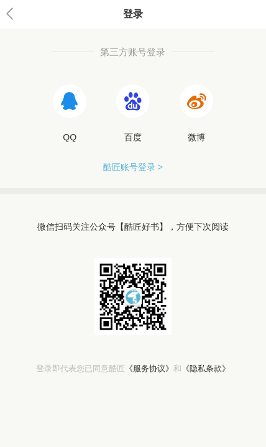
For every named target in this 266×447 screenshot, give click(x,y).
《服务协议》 (149, 368)
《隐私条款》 (205, 368)
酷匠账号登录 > (133, 167)
